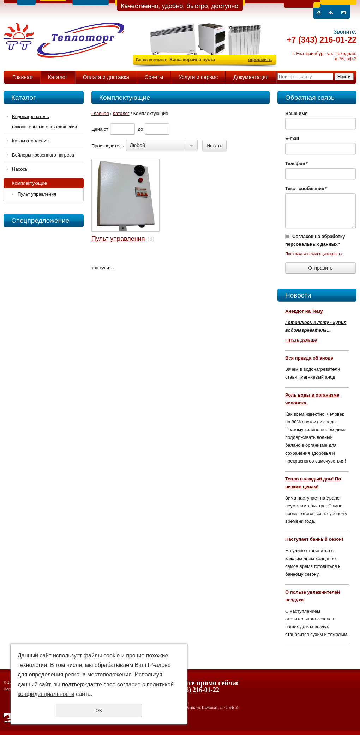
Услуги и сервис (198, 77)
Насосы (20, 169)
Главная (22, 77)
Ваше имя (296, 113)
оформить (260, 59)
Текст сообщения (306, 188)
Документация (251, 77)
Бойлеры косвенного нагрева (43, 155)
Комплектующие (29, 183)
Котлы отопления (30, 140)
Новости (298, 295)
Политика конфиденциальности (313, 254)
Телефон (296, 163)
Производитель (107, 145)
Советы (154, 77)
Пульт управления (37, 194)
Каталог (57, 77)
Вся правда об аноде (309, 358)
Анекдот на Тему (304, 311)
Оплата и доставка (106, 77)
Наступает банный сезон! (314, 539)
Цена (96, 129)
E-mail (292, 138)
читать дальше (301, 340)
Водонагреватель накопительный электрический (44, 121)
